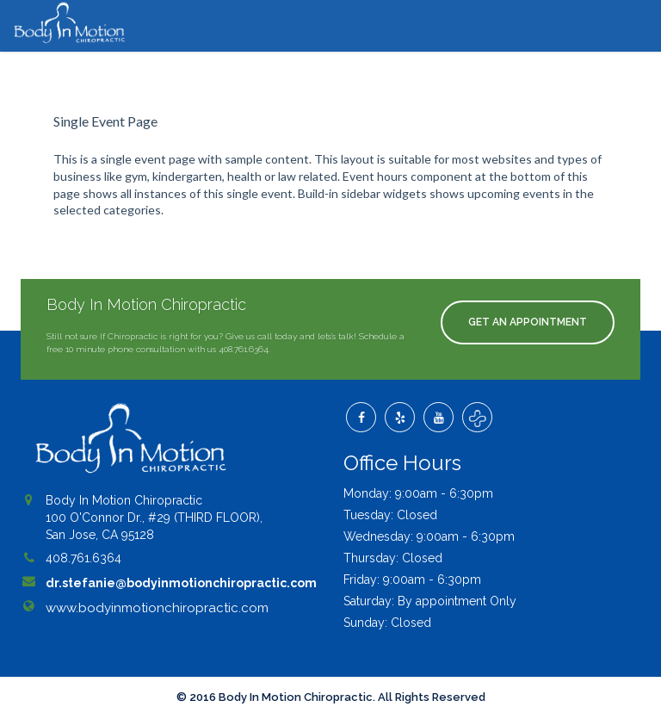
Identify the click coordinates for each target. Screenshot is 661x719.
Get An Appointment (527, 322)
